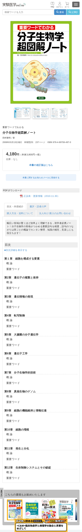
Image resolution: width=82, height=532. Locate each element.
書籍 (60, 12)
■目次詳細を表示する (15, 250)
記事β (73, 12)
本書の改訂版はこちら (41, 165)
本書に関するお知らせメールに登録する (41, 177)
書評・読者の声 (38, 206)
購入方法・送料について (20, 213)
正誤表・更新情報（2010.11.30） (42, 196)
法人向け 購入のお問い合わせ (55, 213)
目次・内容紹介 (15, 206)
